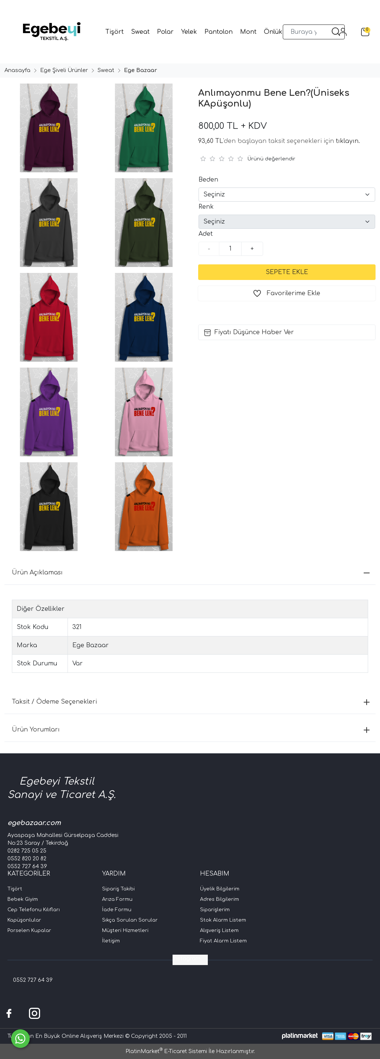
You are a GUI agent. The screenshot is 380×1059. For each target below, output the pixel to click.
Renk (206, 206)
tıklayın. (348, 141)
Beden (208, 179)
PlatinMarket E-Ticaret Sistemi (166, 1051)
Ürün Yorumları (191, 729)
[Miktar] (230, 249)
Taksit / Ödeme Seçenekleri (191, 701)
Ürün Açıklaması (191, 572)
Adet (206, 234)
